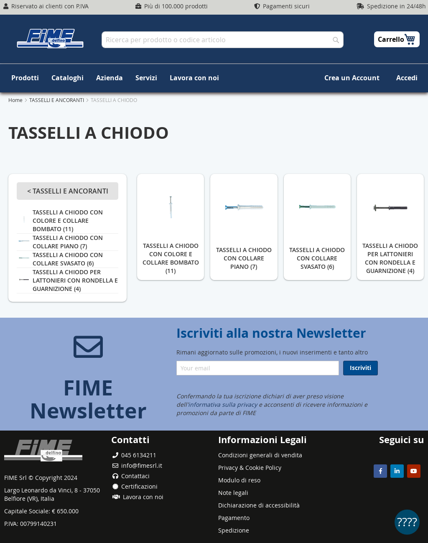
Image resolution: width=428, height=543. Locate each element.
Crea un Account (352, 77)
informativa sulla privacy (222, 404)
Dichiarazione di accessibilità (259, 505)
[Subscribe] (360, 368)
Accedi (407, 77)
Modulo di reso (239, 480)
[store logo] (50, 38)
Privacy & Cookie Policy (249, 468)
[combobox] (223, 39)
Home (16, 100)
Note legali (233, 493)
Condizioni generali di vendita (260, 455)
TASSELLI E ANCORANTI (57, 100)
